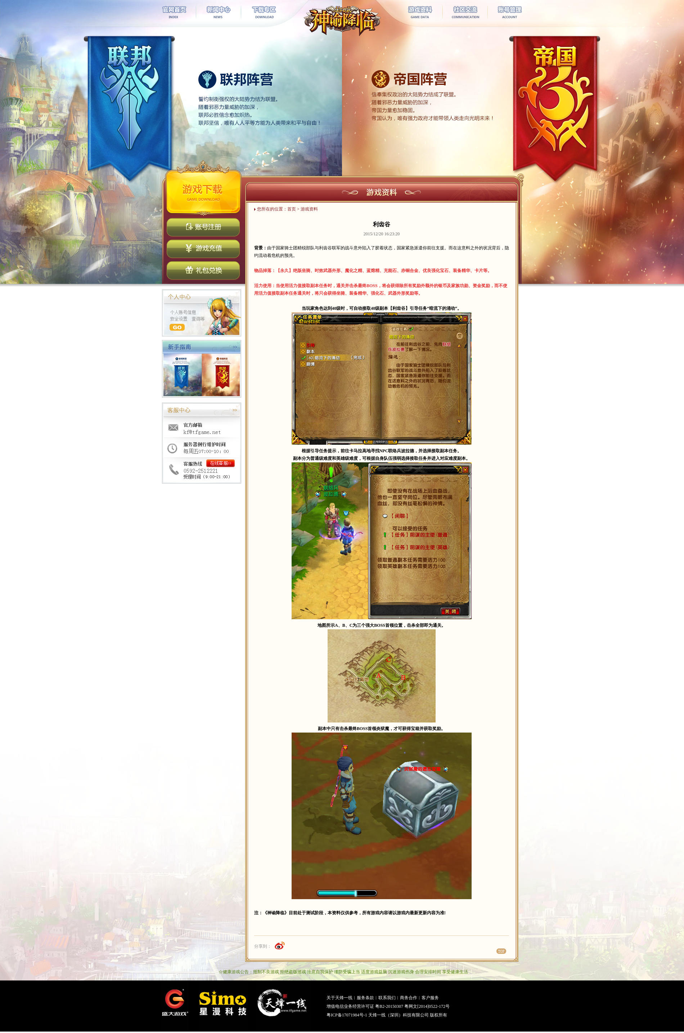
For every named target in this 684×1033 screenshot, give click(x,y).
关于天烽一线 (339, 997)
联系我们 (387, 997)
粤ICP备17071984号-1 (347, 1015)
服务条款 (365, 997)
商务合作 (408, 997)
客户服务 (430, 997)
